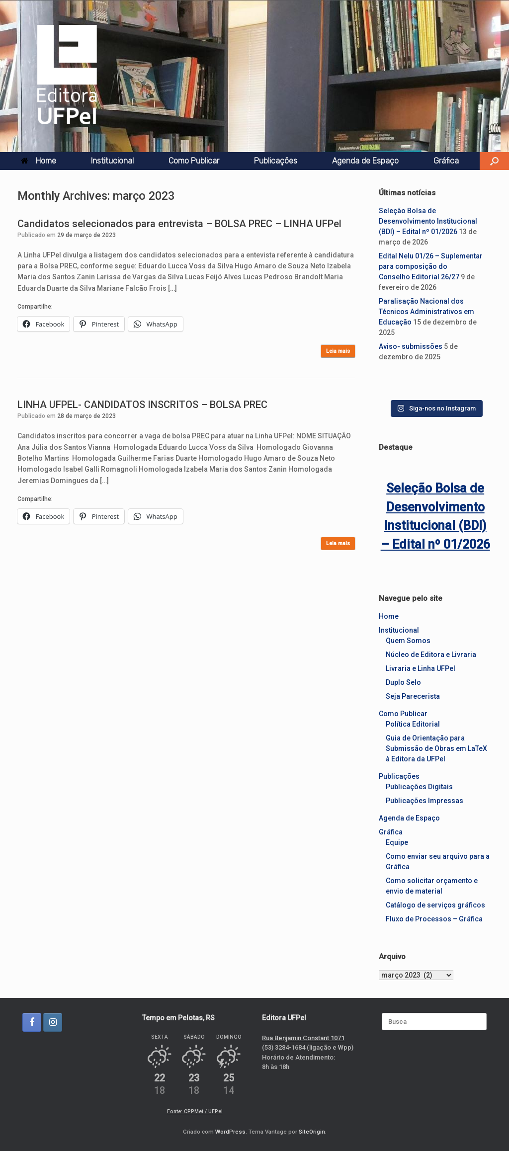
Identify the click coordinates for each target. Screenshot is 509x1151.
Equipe (397, 842)
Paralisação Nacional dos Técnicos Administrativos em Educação (426, 311)
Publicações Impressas (424, 801)
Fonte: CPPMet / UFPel (195, 1111)
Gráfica (446, 160)
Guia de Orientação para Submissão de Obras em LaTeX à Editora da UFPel (436, 748)
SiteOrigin (312, 1131)
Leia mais (338, 351)
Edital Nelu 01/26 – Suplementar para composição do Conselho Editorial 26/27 (431, 266)
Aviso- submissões (410, 346)
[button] (494, 161)
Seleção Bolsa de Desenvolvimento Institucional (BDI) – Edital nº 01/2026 (428, 221)
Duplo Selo (403, 682)
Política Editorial (413, 724)
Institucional (112, 160)
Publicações (275, 160)
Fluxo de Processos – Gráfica (434, 919)
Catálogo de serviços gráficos (435, 905)
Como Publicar (194, 160)
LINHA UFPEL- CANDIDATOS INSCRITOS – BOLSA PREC (142, 405)
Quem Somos (408, 641)
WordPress (230, 1131)
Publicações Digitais (419, 787)
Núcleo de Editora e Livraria (431, 654)
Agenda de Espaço (365, 160)
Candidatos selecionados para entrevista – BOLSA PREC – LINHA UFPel (179, 224)
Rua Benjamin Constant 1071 (303, 1038)
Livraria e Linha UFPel (420, 668)
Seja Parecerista (413, 696)
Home (38, 160)
